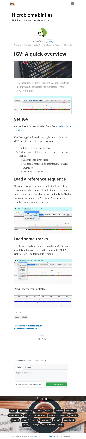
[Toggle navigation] (72, 3)
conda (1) (74, 415)
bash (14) (48, 410)
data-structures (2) (48, 425)
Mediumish (52, 436)
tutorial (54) (59, 410)
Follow (49, 41)
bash (17, 317)
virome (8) (15, 420)
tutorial (24, 317)
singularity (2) (71, 410)
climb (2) (36, 425)
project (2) (26, 425)
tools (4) (35, 420)
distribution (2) (69, 420)
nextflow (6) (53, 415)
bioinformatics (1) (25, 410)
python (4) (57, 420)
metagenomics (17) (39, 415)
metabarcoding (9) (15, 415)
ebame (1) (25, 420)
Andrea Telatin (39, 41)
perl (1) (60, 425)
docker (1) (64, 415)
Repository (36, 436)
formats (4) (39, 410)
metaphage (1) (46, 420)
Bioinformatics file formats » (26, 329)
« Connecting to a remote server (28, 326)
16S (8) (27, 415)
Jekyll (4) (13, 410)
